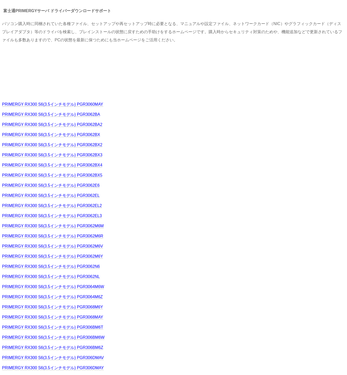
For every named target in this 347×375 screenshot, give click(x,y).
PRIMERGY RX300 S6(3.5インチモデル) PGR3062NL (51, 276)
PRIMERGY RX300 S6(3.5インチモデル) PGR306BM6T (52, 327)
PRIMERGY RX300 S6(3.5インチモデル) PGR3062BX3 (52, 155)
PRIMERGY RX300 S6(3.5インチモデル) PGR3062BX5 (52, 175)
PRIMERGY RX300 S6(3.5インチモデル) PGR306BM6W (53, 337)
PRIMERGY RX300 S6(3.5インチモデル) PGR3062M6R (52, 236)
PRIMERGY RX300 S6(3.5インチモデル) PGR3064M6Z (52, 297)
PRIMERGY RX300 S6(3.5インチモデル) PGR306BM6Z (52, 347)
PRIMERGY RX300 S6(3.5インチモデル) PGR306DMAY (53, 368)
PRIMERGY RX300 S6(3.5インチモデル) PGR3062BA (51, 114)
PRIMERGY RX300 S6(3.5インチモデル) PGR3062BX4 (52, 165)
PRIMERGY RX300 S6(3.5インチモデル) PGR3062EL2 (52, 205)
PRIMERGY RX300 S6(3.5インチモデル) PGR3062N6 (51, 266)
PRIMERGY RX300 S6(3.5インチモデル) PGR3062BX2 (52, 145)
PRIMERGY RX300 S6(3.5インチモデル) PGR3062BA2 (52, 124)
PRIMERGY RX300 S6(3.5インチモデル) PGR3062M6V (52, 246)
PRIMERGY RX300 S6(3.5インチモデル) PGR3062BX (51, 135)
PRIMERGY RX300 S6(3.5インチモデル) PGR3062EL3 (52, 216)
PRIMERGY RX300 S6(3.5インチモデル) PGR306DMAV (53, 357)
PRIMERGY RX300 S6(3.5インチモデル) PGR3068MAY (52, 317)
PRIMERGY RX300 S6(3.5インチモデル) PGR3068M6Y (52, 307)
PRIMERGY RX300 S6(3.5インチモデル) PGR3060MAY (52, 104)
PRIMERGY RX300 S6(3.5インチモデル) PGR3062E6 (51, 185)
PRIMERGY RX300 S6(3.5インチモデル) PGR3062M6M (53, 226)
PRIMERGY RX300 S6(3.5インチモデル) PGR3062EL (51, 195)
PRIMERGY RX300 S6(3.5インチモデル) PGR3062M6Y (52, 256)
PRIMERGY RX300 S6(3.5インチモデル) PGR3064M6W (53, 287)
